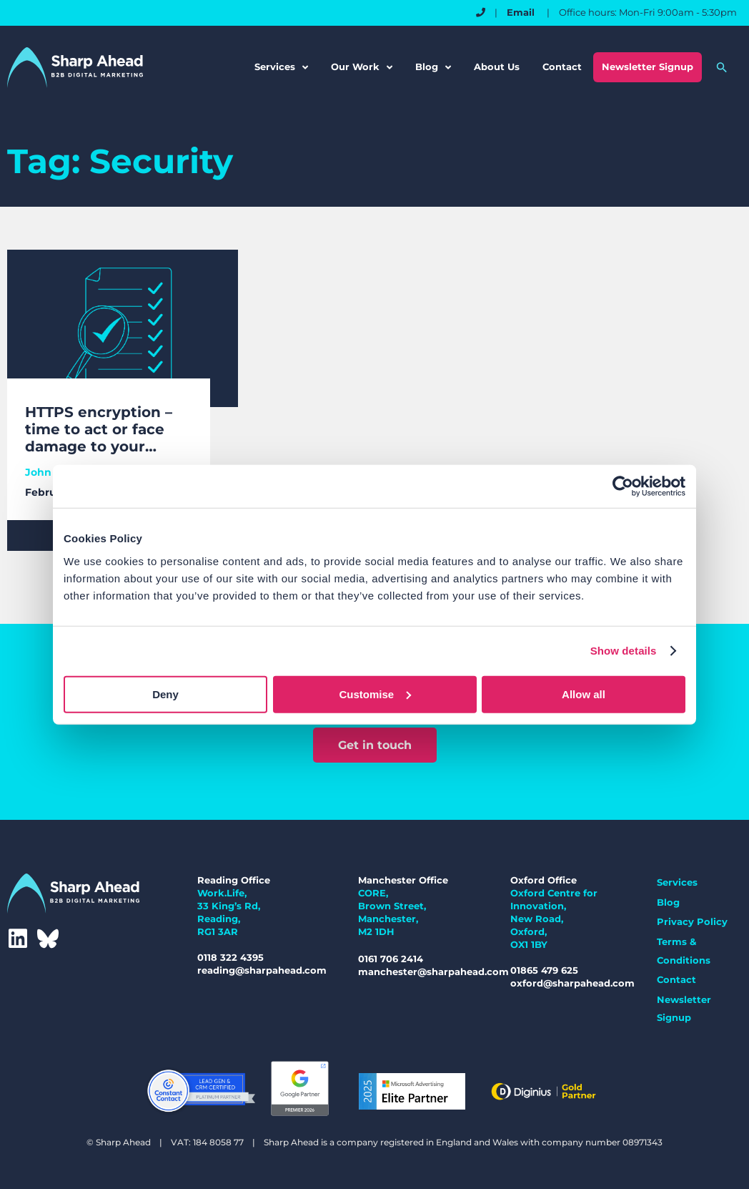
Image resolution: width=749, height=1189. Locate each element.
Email (522, 12)
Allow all (583, 694)
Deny (165, 694)
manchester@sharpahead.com (433, 971)
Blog (433, 67)
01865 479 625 (544, 970)
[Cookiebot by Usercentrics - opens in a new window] (622, 486)
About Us (497, 66)
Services (281, 67)
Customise (375, 694)
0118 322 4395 (230, 957)
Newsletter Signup (647, 66)
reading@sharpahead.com (262, 970)
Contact (562, 66)
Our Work (361, 67)
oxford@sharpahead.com (572, 983)
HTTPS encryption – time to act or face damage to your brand (98, 429)
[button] (722, 67)
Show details (623, 651)
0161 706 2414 (390, 958)
